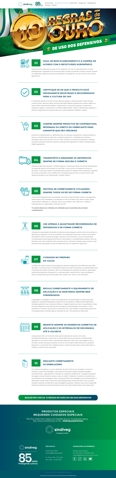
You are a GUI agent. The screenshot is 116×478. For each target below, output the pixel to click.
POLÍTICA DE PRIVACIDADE (52, 472)
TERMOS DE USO (66, 472)
